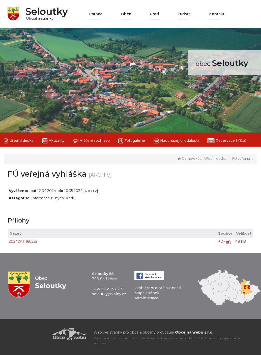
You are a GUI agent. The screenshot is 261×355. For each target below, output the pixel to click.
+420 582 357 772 (108, 289)
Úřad (154, 14)
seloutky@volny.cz (109, 294)
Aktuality (53, 141)
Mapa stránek (146, 293)
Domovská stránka (190, 158)
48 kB (240, 241)
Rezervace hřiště (226, 141)
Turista (184, 14)
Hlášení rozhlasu (91, 141)
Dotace (95, 14)
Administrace (146, 298)
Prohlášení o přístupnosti (157, 288)
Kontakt (216, 14)
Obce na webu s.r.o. (194, 332)
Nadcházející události (176, 141)
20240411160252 (23, 241)
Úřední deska (19, 141)
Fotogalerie (131, 141)
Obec (126, 14)
